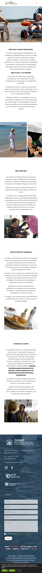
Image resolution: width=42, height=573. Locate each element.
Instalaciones (25, 546)
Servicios (15, 546)
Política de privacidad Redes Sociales (21, 560)
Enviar (8, 538)
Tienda (8, 549)
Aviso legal (12, 556)
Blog (35, 546)
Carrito (15, 549)
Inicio (7, 546)
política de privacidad (24, 534)
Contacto (25, 549)
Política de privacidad (26, 556)
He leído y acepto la (17, 534)
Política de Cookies (21, 562)
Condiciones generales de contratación (21, 558)
